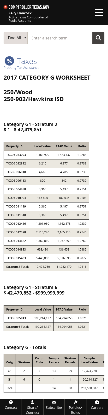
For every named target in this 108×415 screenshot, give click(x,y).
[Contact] (11, 404)
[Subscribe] (54, 404)
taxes (21, 61)
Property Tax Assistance (21, 67)
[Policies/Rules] (75, 407)
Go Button (98, 38)
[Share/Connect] (32, 407)
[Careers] (97, 404)
